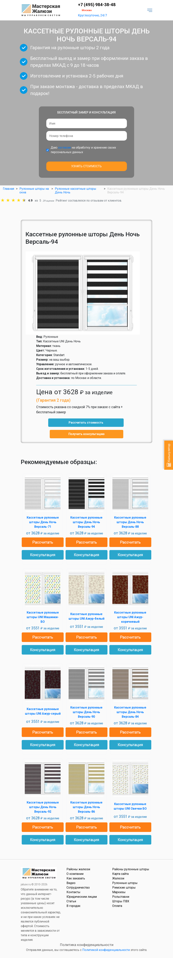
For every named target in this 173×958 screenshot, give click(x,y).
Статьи (71, 901)
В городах (73, 906)
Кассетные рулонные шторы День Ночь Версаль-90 (86, 712)
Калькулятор (169, 455)
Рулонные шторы (125, 883)
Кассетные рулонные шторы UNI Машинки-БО (43, 617)
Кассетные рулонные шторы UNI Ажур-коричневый (130, 617)
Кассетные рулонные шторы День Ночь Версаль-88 (130, 522)
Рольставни (120, 896)
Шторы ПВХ (120, 901)
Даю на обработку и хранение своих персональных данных (83, 150)
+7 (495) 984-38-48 (97, 4)
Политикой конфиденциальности (106, 950)
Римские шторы (124, 887)
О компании (74, 874)
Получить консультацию (86, 434)
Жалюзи (118, 878)
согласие (64, 147)
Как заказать (75, 878)
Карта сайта (120, 874)
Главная (8, 189)
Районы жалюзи (78, 869)
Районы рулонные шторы (130, 869)
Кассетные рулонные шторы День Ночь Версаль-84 (130, 712)
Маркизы (119, 892)
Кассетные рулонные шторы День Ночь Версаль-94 (86, 522)
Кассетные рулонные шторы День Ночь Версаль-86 (86, 807)
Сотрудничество (78, 887)
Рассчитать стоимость (86, 422)
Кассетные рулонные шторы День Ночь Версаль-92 (43, 807)
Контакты (73, 892)
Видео (70, 883)
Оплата (117, 906)
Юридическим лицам (81, 896)
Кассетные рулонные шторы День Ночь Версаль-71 (43, 522)
